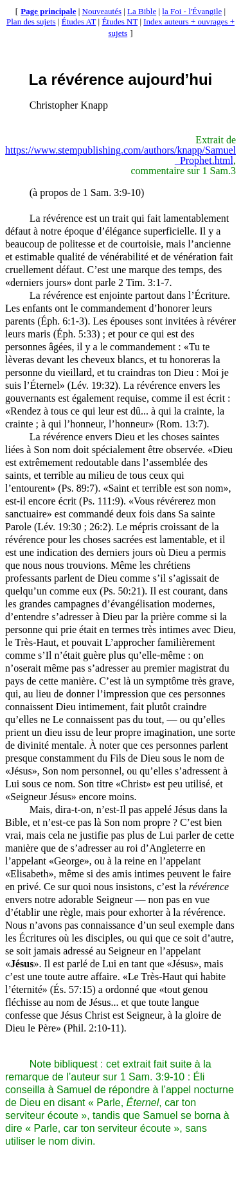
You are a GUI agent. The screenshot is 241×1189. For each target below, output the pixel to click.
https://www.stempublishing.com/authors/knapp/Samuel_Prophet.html (120, 155)
